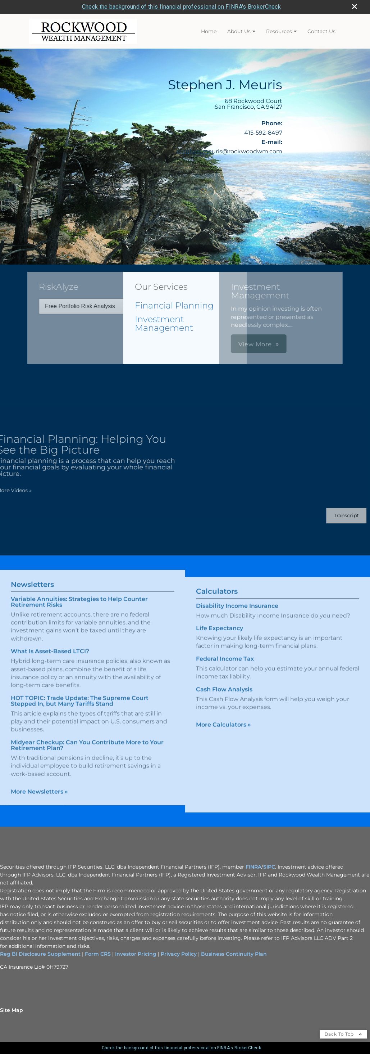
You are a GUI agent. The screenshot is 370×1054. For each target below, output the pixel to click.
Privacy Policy (179, 954)
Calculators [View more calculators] (217, 599)
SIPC (269, 867)
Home (208, 31)
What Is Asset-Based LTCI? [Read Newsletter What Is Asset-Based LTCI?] (50, 643)
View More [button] (192, 344)
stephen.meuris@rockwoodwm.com (229, 151)
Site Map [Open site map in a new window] (11, 1010)
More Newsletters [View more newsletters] (39, 783)
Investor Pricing (135, 954)
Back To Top (343, 1034)
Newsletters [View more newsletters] (32, 576)
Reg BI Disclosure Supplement (41, 954)
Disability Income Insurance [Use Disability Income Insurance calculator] (237, 614)
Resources (279, 31)
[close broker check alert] (354, 6)
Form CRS (98, 954)
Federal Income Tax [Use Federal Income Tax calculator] (225, 666)
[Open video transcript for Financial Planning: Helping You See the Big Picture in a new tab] (338, 515)
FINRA (253, 867)
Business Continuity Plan (233, 954)
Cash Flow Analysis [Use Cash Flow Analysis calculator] (224, 697)
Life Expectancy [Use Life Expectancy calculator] (219, 636)
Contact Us (321, 31)
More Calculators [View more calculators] (223, 732)
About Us (239, 31)
